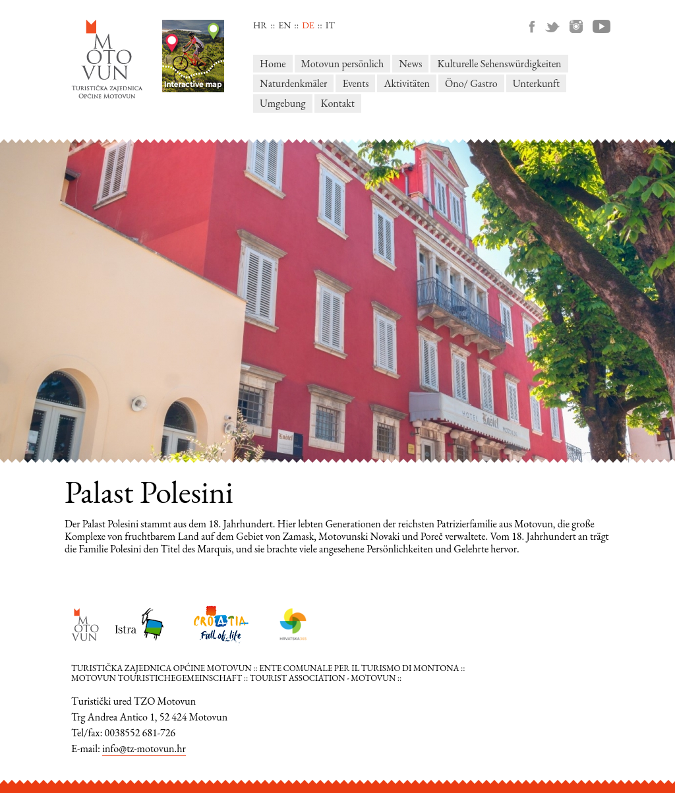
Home (273, 64)
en (284, 25)
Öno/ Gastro (471, 83)
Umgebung (283, 103)
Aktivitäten (407, 83)
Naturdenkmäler (293, 83)
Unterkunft (536, 83)
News (410, 64)
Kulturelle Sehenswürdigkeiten (499, 64)
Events (355, 83)
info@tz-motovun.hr (144, 748)
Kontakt (338, 103)
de (308, 25)
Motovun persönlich (342, 64)
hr (260, 25)
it (330, 25)
